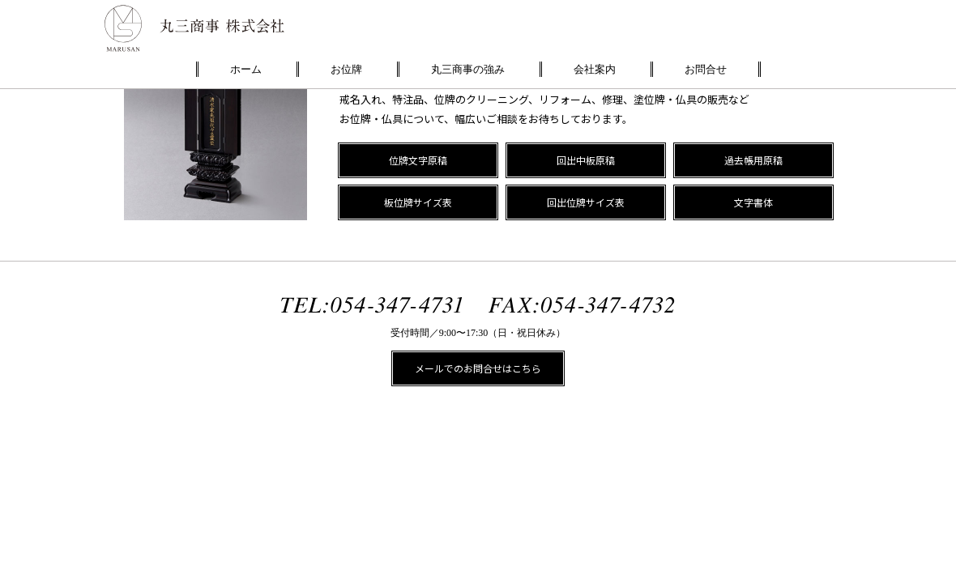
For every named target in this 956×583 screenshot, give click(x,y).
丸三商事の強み (468, 69)
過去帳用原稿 (753, 160)
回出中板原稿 (586, 160)
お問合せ (706, 69)
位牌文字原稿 (418, 160)
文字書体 (753, 202)
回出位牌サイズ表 (586, 202)
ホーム (246, 69)
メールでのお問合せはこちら (478, 368)
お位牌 (346, 69)
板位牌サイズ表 (418, 202)
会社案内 (595, 69)
